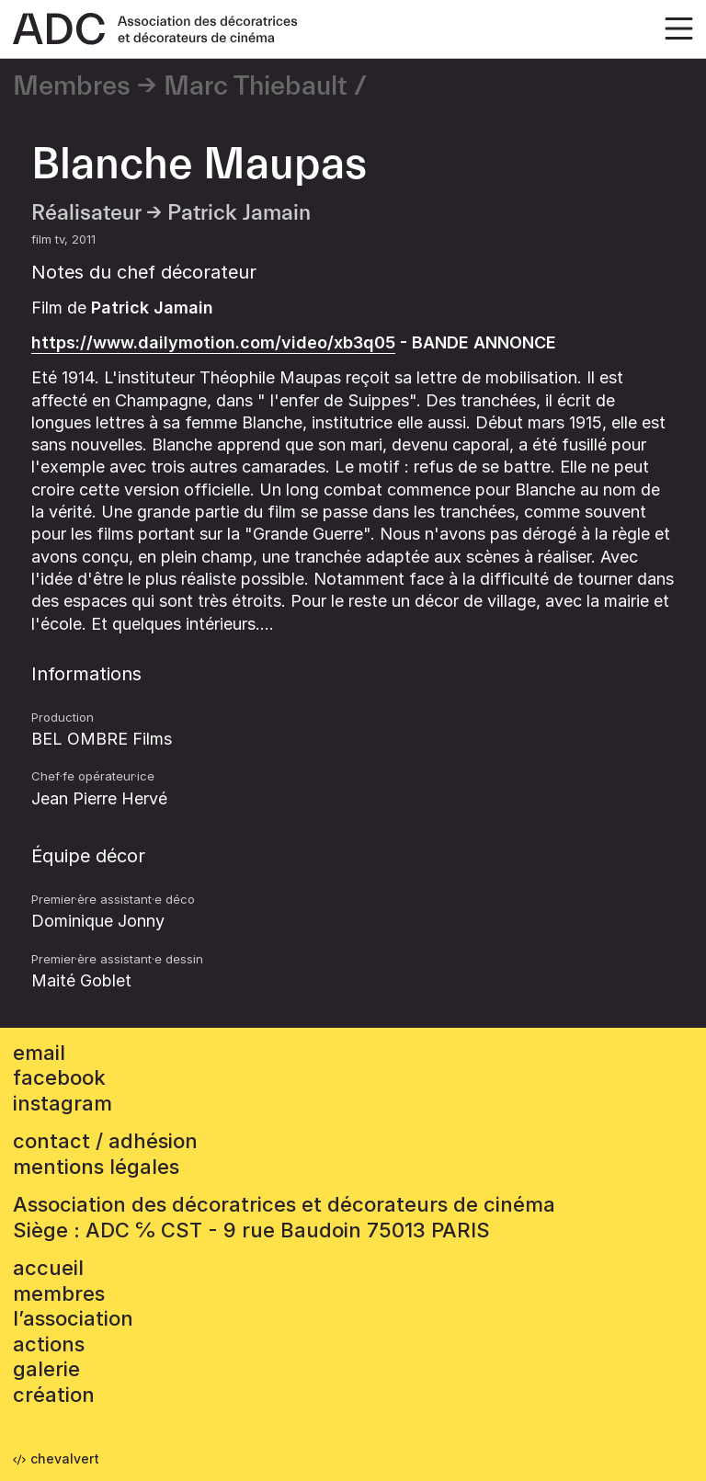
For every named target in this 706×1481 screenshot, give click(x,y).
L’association (73, 1318)
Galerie (46, 1369)
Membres (72, 86)
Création (54, 1395)
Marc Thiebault (255, 86)
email (39, 1053)
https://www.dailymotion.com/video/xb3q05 (213, 342)
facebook (59, 1077)
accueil (48, 1268)
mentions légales (96, 1167)
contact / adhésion (105, 1141)
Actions (49, 1344)
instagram (62, 1103)
